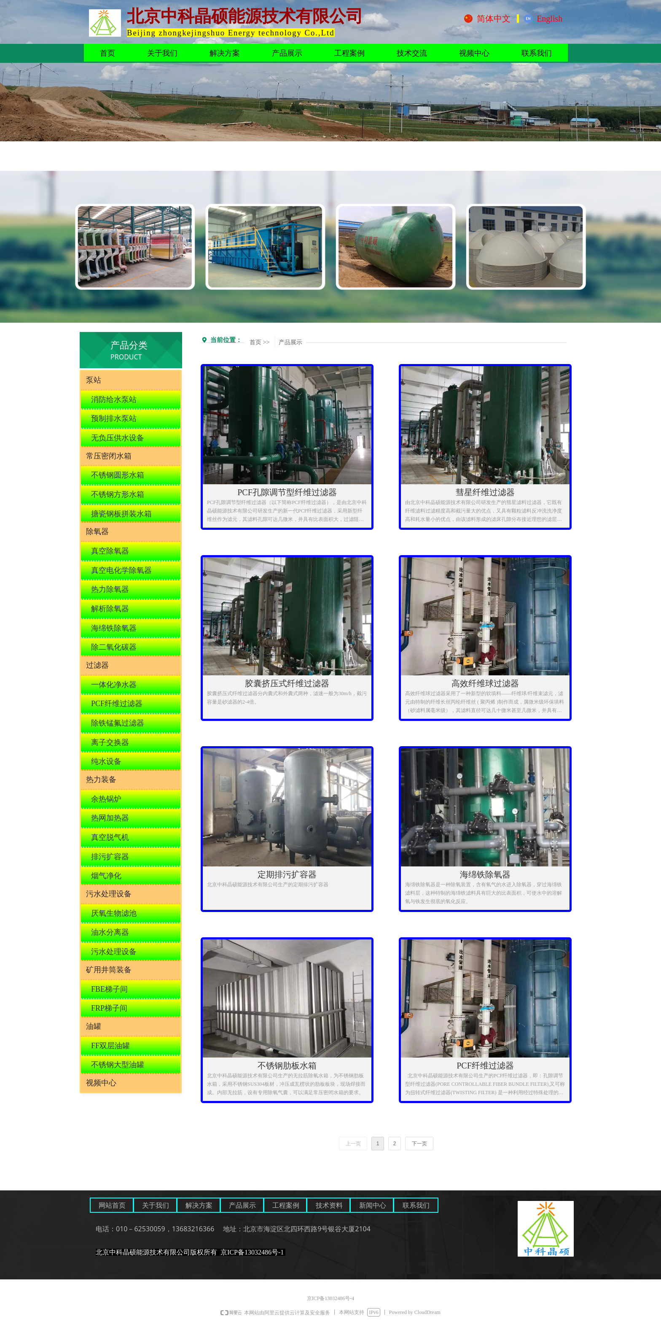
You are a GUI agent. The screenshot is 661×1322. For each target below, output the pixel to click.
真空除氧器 (110, 551)
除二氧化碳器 (114, 647)
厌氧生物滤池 (114, 913)
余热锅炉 (106, 799)
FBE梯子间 (109, 989)
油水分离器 (110, 932)
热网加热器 (110, 818)
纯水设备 (106, 761)
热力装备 (101, 779)
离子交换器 (110, 742)
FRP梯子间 (109, 1008)
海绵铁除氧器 (114, 628)
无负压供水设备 (117, 438)
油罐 (93, 1026)
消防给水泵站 (114, 399)
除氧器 (97, 531)
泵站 (93, 380)
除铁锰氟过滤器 (117, 723)
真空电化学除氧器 (121, 570)
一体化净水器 (114, 684)
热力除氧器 (110, 589)
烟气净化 (106, 875)
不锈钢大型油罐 (117, 1064)
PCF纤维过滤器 (116, 703)
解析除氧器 (110, 608)
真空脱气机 (110, 837)
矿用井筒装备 (109, 970)
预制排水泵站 (114, 418)
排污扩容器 (110, 857)
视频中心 (101, 1083)
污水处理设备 (109, 894)
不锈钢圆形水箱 (117, 475)
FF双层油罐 (110, 1045)
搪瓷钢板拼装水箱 (121, 514)
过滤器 (97, 665)
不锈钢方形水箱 (117, 494)
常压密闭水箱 (109, 456)
